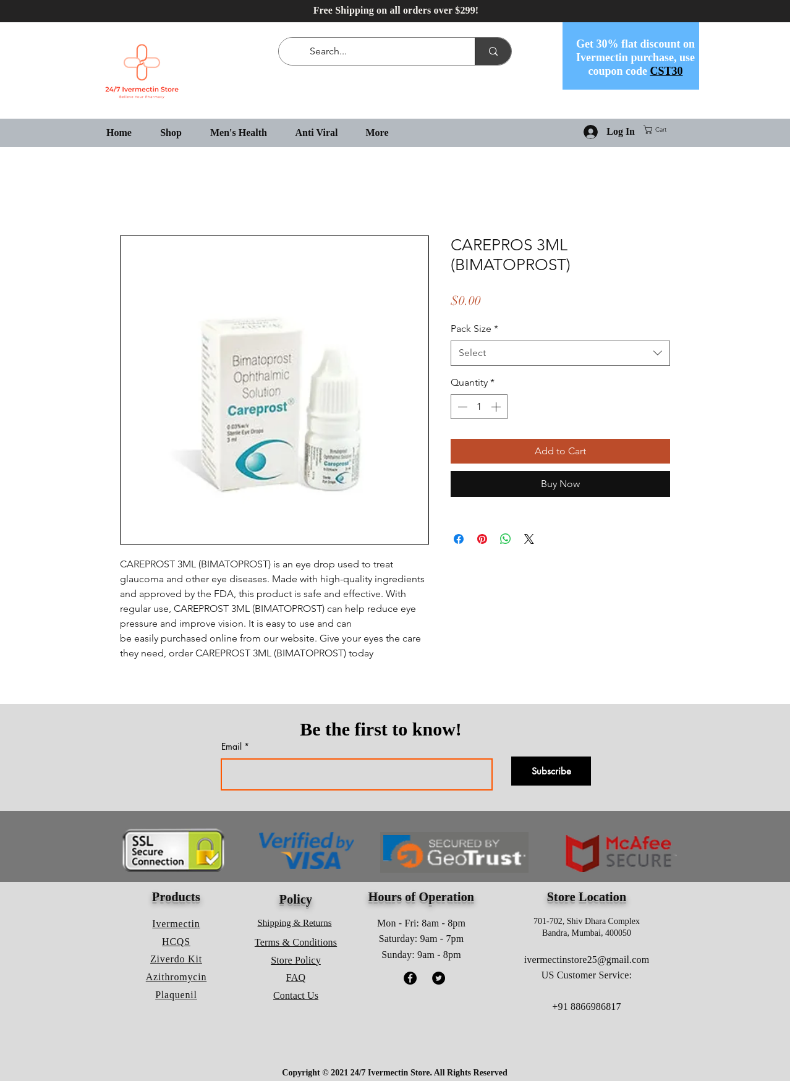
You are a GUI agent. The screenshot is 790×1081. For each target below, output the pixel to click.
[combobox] (560, 353)
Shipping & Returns (295, 923)
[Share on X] (529, 539)
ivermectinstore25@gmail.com (587, 959)
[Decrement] (461, 406)
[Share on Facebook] (458, 539)
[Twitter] (438, 978)
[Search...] (379, 51)
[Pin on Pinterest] (482, 539)
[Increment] (497, 406)
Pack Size (474, 328)
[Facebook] (410, 978)
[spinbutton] (479, 406)
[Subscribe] (551, 771)
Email (231, 746)
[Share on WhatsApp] (505, 539)
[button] (659, 129)
